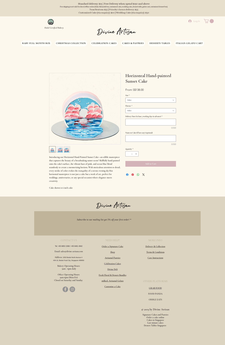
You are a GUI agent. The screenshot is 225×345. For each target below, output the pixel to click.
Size (127, 95)
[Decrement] (127, 153)
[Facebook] (65, 289)
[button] (209, 21)
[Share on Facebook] (127, 174)
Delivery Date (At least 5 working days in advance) (143, 116)
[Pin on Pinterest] (132, 174)
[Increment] (136, 153)
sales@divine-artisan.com (72, 251)
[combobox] (150, 100)
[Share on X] (143, 174)
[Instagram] (72, 289)
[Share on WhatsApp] (138, 174)
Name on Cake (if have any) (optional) (139, 133)
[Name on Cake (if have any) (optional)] (151, 138)
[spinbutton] (132, 153)
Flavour (128, 106)
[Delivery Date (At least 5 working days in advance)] (151, 122)
